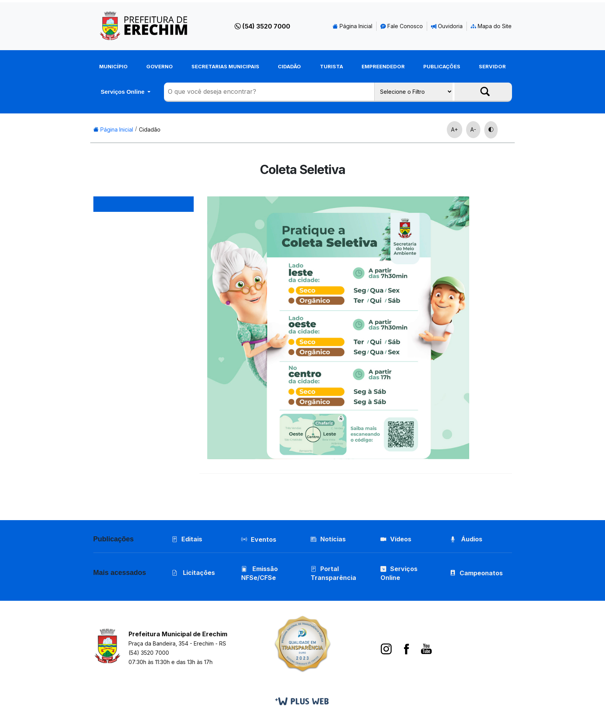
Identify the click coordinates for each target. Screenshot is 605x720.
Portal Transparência (333, 573)
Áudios (466, 539)
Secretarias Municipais (225, 66)
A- (473, 129)
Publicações (441, 66)
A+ (454, 129)
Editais (187, 539)
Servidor (492, 66)
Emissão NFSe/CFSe (259, 573)
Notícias (328, 539)
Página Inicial (352, 26)
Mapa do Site (491, 26)
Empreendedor (383, 66)
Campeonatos (481, 573)
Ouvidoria (447, 26)
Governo (159, 66)
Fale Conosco (401, 26)
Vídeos (395, 539)
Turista (331, 66)
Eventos (263, 539)
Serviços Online (123, 91)
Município (113, 66)
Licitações (193, 572)
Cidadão (289, 66)
